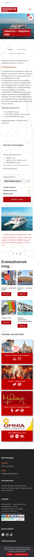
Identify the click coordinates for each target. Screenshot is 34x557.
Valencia (17, 235)
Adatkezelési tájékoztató (9, 511)
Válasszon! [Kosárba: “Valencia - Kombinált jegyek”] (6, 294)
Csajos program (23, 237)
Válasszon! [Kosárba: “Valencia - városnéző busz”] (22, 294)
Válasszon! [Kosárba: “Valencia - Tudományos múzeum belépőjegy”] (22, 325)
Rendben (9, 554)
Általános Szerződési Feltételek (11, 513)
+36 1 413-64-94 (7, 466)
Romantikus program (17, 242)
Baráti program (12, 237)
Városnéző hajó (26, 235)
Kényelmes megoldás (15, 240)
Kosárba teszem (17, 199)
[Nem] (32, 551)
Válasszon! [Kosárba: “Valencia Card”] (6, 322)
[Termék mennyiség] (6, 150)
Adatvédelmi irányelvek (21, 554)
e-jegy (12, 235)
